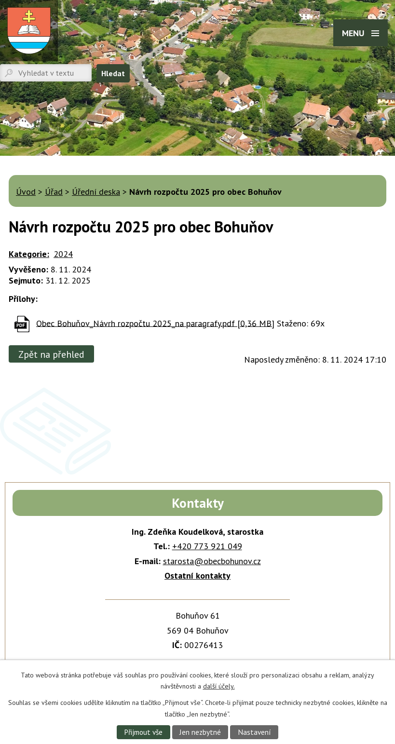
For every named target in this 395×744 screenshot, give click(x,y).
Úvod (26, 191)
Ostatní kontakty (197, 575)
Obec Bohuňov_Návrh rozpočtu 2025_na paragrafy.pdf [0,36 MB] (155, 322)
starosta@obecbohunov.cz (212, 561)
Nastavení (254, 732)
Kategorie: (29, 253)
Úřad (54, 191)
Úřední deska (96, 191)
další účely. (219, 686)
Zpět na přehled (51, 354)
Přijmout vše (143, 732)
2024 (63, 253)
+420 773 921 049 (207, 546)
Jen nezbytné (200, 732)
